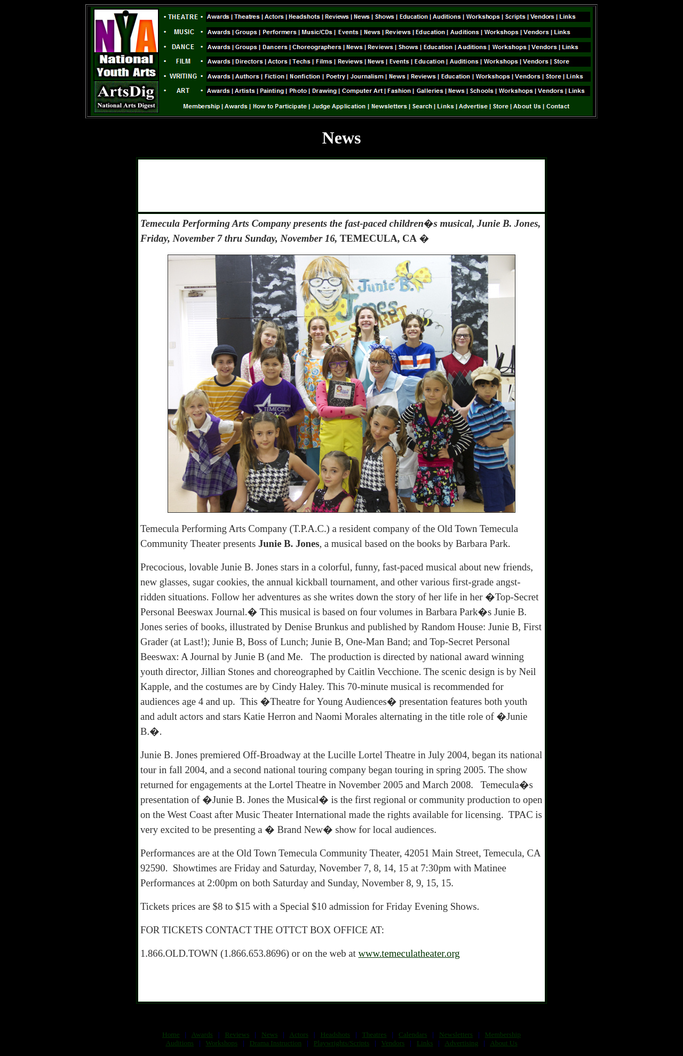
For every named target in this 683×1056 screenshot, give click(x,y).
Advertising (461, 1043)
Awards (202, 1034)
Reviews (237, 1034)
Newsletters (456, 1034)
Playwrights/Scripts (341, 1043)
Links (425, 1043)
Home (171, 1034)
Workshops (221, 1043)
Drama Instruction (275, 1043)
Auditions (179, 1043)
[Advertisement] (341, 186)
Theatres (374, 1034)
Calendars (413, 1034)
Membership (503, 1034)
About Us (503, 1043)
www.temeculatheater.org (408, 953)
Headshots (336, 1034)
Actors (298, 1034)
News (269, 1034)
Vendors (393, 1043)
